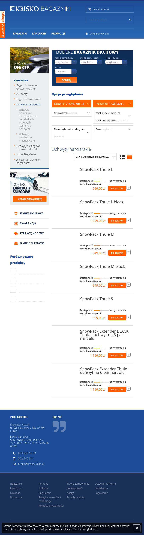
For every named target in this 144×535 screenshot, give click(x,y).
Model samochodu (89, 58)
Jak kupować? (75, 488)
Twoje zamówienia (78, 483)
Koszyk (71, 492)
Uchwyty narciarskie (28, 104)
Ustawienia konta (105, 483)
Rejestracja (101, 488)
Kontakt (43, 483)
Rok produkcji (112, 58)
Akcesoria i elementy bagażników (28, 161)
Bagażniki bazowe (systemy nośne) (26, 87)
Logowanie (101, 492)
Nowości (15, 492)
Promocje (16, 497)
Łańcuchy (16, 488)
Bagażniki (21, 80)
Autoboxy (22, 94)
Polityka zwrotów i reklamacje (49, 499)
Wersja (58, 67)
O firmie (43, 488)
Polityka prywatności (51, 505)
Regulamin (44, 492)
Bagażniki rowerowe (28, 99)
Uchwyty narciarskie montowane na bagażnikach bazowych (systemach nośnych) (28, 119)
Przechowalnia (75, 497)
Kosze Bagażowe (26, 154)
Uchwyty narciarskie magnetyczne (27, 137)
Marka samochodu (64, 58)
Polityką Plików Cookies (95, 526)
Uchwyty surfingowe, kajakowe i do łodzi (28, 147)
